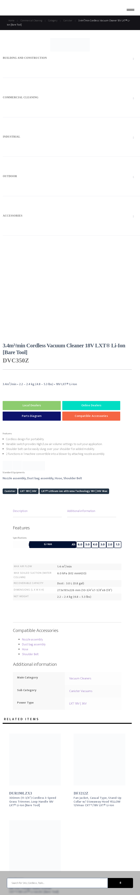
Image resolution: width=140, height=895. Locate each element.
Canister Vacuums (80, 691)
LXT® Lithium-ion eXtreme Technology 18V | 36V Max (74, 491)
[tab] (37, 511)
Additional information (81, 511)
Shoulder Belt (30, 654)
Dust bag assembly (34, 644)
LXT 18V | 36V (28, 491)
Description (20, 511)
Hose (25, 649)
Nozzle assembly (32, 639)
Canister (10, 491)
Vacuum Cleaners (80, 678)
